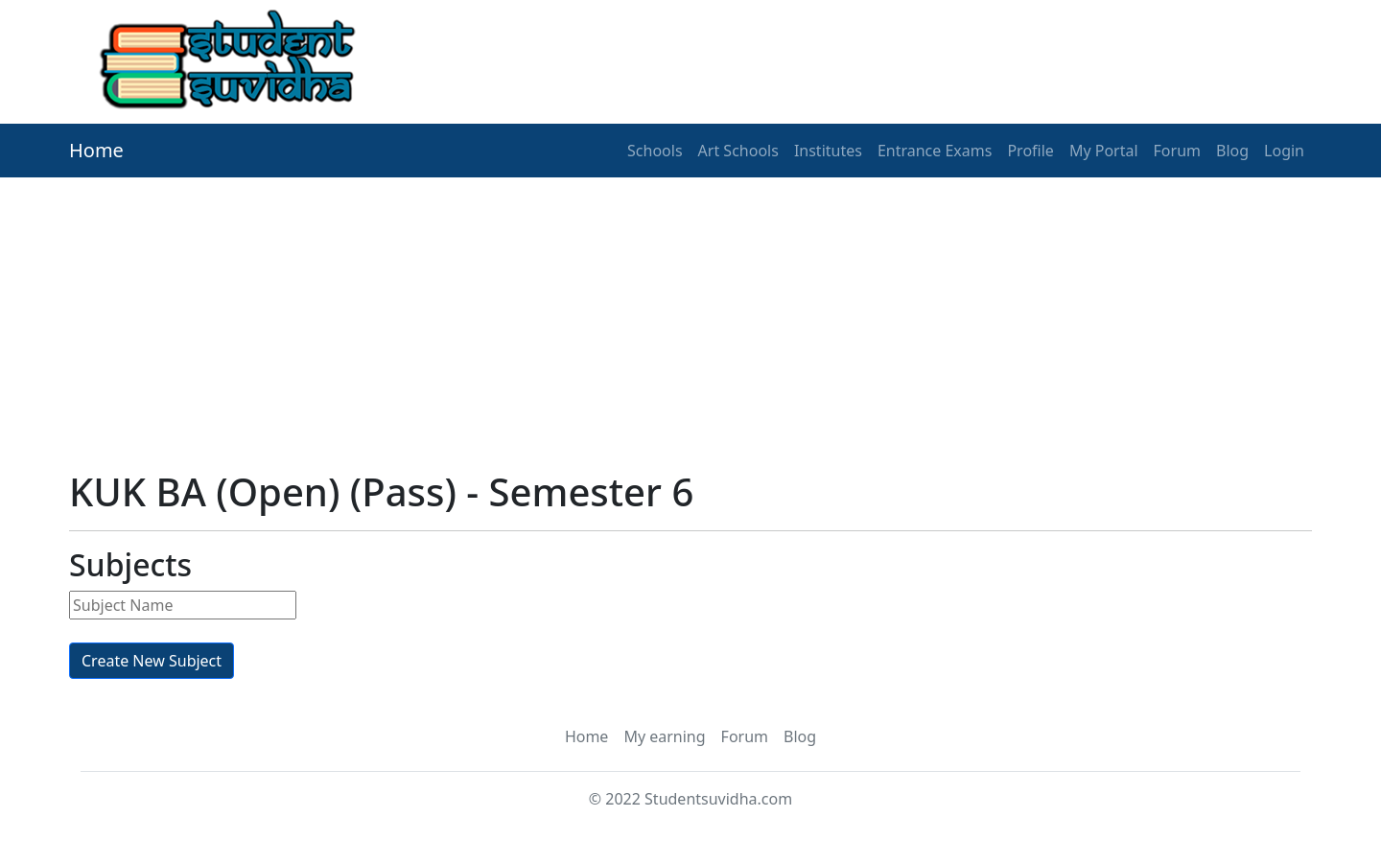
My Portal (1103, 150)
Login (1284, 150)
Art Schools (738, 150)
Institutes (828, 150)
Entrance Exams (935, 150)
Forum (1177, 150)
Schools (655, 150)
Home (96, 150)
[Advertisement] (644, 311)
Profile (1030, 150)
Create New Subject (152, 660)
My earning (664, 736)
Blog (1232, 150)
